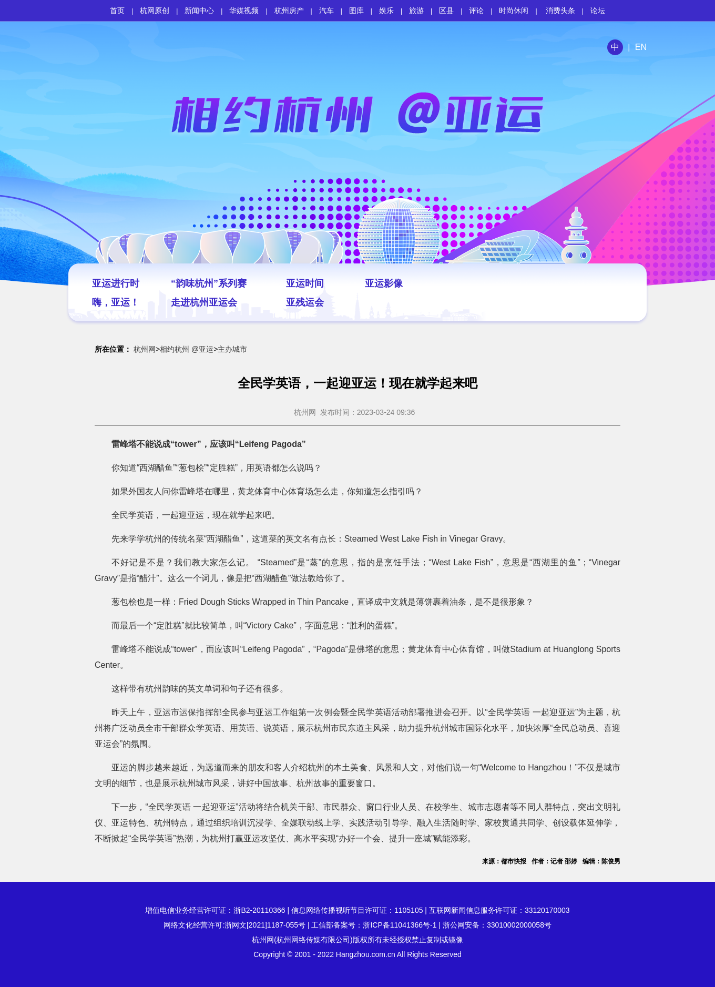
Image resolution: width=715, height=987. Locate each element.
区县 (446, 10)
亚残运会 (305, 302)
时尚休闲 (513, 10)
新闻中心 (199, 10)
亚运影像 (384, 283)
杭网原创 (154, 10)
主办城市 (232, 349)
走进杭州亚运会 (204, 302)
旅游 (416, 10)
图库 (356, 10)
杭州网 (145, 349)
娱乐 (386, 10)
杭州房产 (289, 10)
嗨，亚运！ (115, 302)
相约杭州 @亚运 (186, 349)
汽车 (326, 10)
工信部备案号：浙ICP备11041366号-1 (373, 925)
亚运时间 (305, 283)
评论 (476, 10)
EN (641, 47)
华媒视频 (244, 10)
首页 (117, 10)
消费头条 (560, 10)
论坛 (597, 10)
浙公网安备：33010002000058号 (497, 925)
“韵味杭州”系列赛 (209, 283)
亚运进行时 (115, 283)
